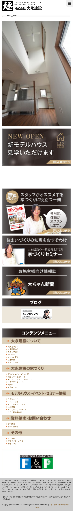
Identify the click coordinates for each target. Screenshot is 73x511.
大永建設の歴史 (14, 349)
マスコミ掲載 (13, 362)
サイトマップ (13, 444)
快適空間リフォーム (16, 382)
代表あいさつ (13, 347)
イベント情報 (13, 402)
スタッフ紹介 (13, 352)
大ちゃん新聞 (13, 357)
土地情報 (11, 407)
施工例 (10, 385)
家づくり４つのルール (16, 377)
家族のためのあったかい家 (18, 374)
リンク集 (11, 438)
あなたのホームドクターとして (20, 379)
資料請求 (11, 424)
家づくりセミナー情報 (16, 404)
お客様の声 (12, 387)
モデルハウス (13, 399)
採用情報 (11, 360)
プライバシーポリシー (16, 441)
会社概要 (11, 354)
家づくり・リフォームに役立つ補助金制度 (17, 411)
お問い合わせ (13, 427)
